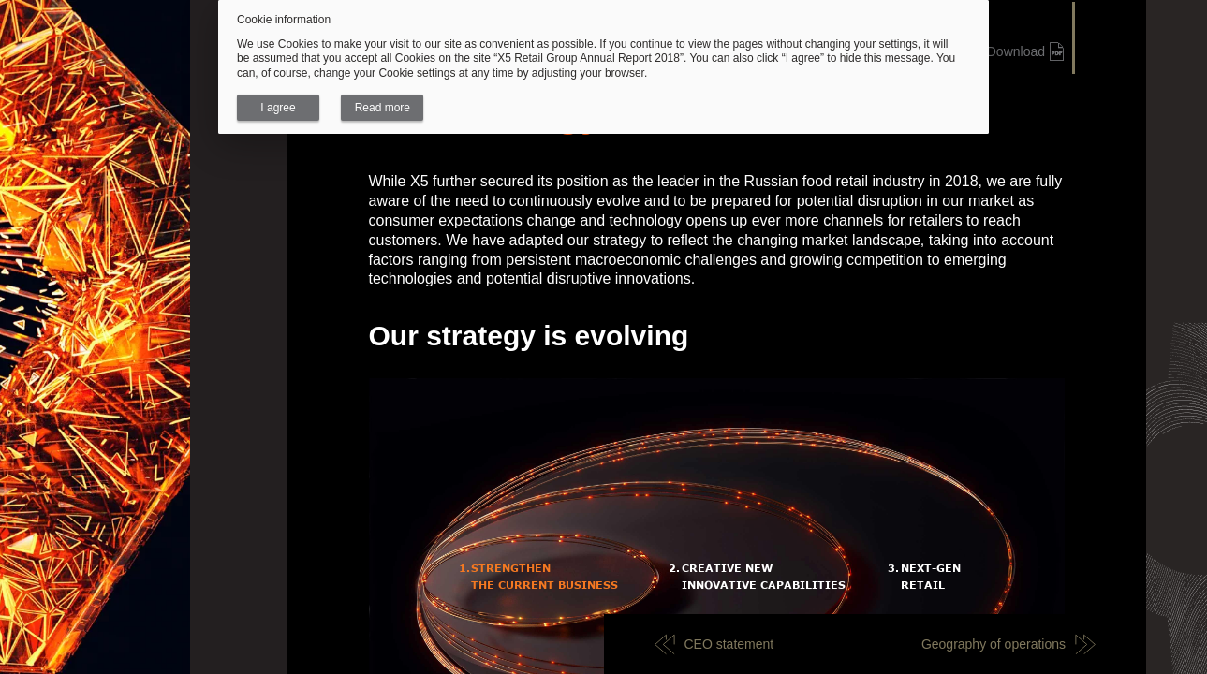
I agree (277, 107)
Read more (382, 107)
